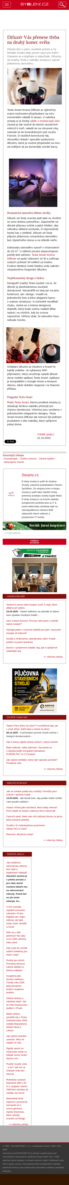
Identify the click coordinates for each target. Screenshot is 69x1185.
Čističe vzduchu (28, 458)
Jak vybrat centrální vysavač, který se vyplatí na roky (16, 1039)
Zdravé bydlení (46, 458)
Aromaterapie (11, 458)
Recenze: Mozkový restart (19, 834)
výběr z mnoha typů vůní (45, 120)
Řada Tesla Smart (18, 402)
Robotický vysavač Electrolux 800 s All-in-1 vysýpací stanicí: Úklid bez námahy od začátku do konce (17, 1086)
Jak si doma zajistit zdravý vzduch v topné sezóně (32, 742)
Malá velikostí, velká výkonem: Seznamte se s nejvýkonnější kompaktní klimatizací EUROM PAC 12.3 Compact (29, 750)
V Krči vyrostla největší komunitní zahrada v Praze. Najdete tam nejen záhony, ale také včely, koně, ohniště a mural (16, 916)
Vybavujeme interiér (14, 462)
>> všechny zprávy (18, 1124)
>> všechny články (53, 656)
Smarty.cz (30, 474)
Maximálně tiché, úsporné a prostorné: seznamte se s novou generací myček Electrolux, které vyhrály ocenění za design (17, 1108)
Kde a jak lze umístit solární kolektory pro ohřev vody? (16, 951)
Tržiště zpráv (45, 434)
